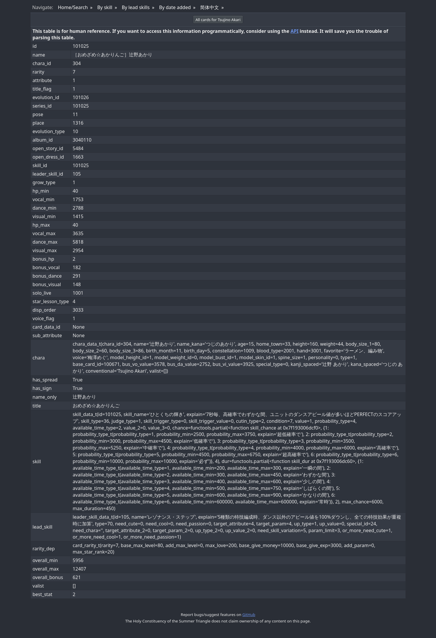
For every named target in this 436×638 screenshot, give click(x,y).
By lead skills (136, 7)
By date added (175, 7)
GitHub (248, 614)
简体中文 (209, 7)
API (294, 31)
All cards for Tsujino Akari (218, 19)
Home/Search (73, 7)
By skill (104, 7)
